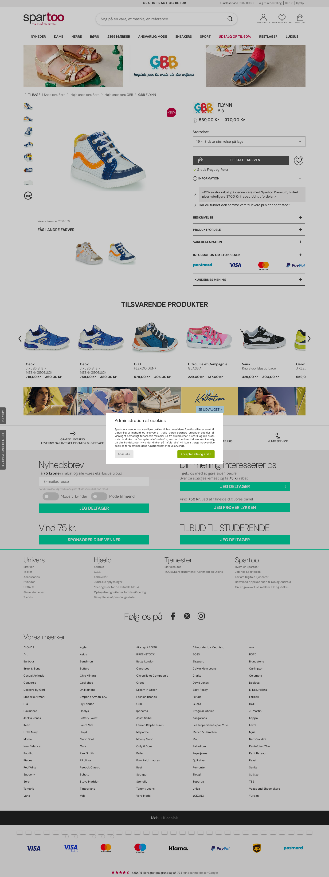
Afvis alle (124, 454)
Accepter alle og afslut (195, 454)
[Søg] (230, 19)
